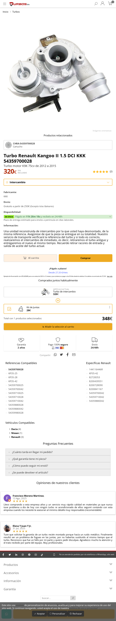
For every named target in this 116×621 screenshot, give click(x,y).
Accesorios (58, 573)
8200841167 (96, 389)
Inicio (5, 11)
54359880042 (15, 408)
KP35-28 (12, 377)
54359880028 (15, 404)
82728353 (94, 377)
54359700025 (15, 385)
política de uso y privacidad (83, 608)
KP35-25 (12, 373)
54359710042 (15, 401)
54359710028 (15, 397)
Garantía (58, 589)
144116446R (96, 369)
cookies (20, 605)
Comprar (86, 258)
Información (58, 581)
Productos (58, 565)
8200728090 (96, 385)
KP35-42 (12, 381)
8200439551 (96, 381)
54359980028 (15, 412)
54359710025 (15, 393)
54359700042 (15, 389)
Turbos (16, 11)
